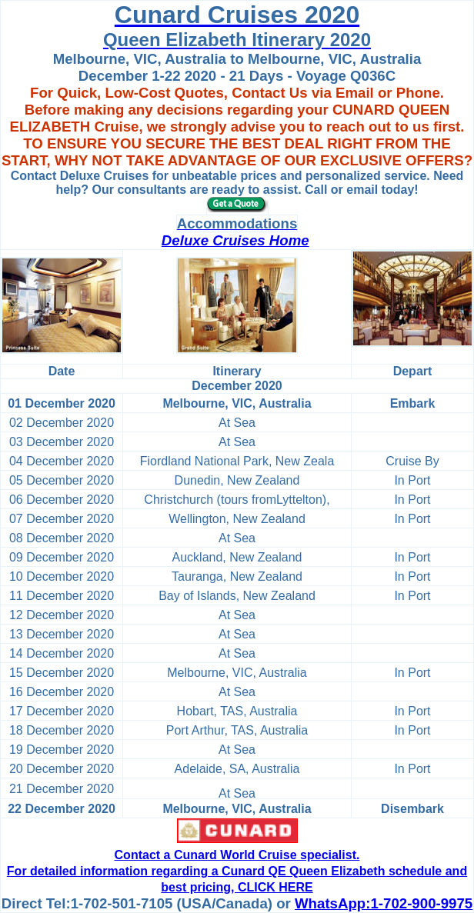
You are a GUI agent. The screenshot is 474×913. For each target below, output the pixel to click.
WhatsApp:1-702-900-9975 (383, 903)
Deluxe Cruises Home (235, 240)
